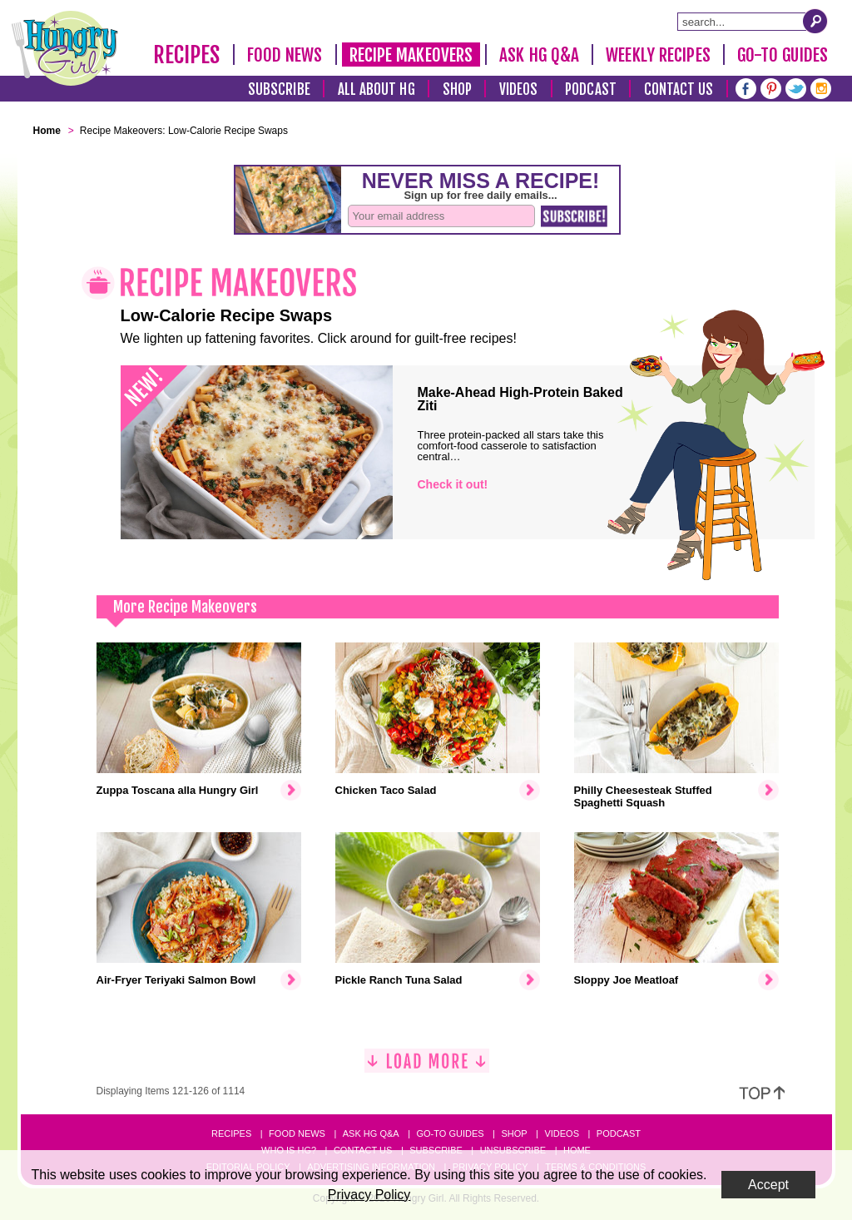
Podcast (591, 89)
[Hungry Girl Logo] (65, 48)
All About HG (376, 89)
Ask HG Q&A (539, 55)
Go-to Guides (449, 1133)
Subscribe (279, 89)
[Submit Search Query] (815, 20)
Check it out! (453, 484)
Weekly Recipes (658, 55)
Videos (518, 89)
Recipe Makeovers (411, 55)
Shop (457, 89)
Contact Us (679, 89)
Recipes (186, 55)
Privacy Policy (369, 1195)
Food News (285, 55)
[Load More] (426, 1067)
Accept (768, 1185)
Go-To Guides (782, 55)
